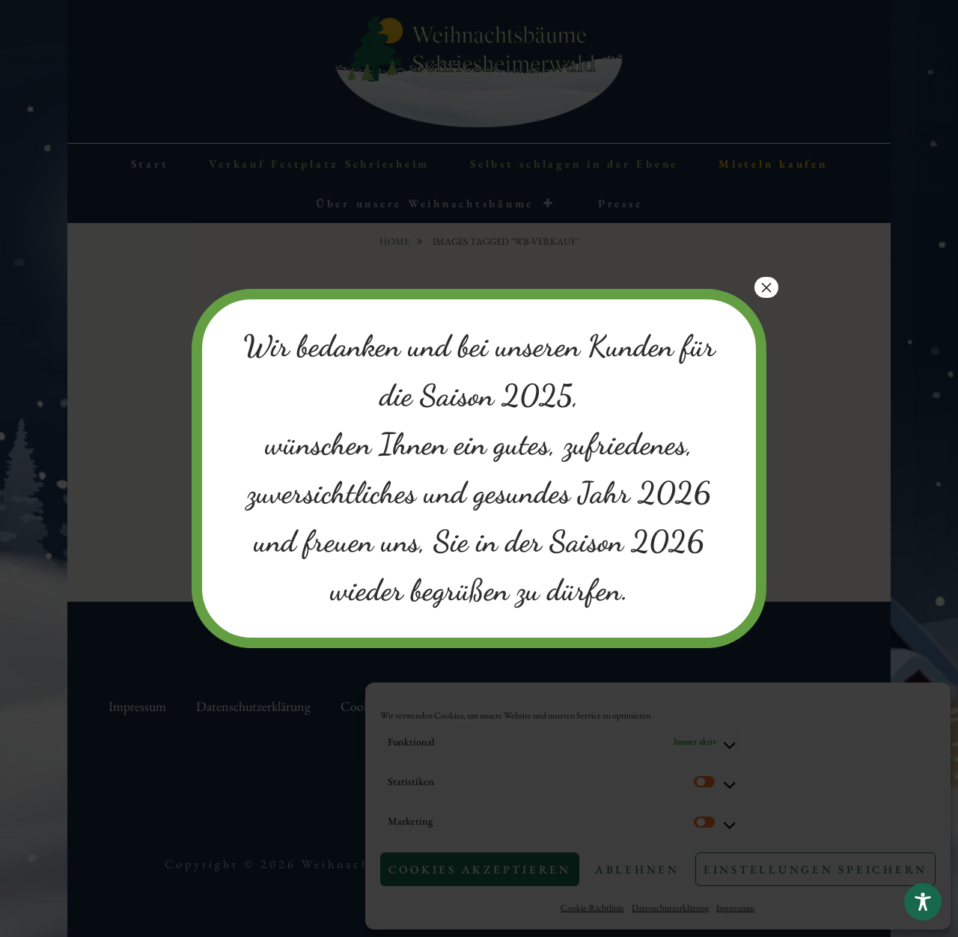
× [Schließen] (766, 287)
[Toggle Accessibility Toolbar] (923, 902)
